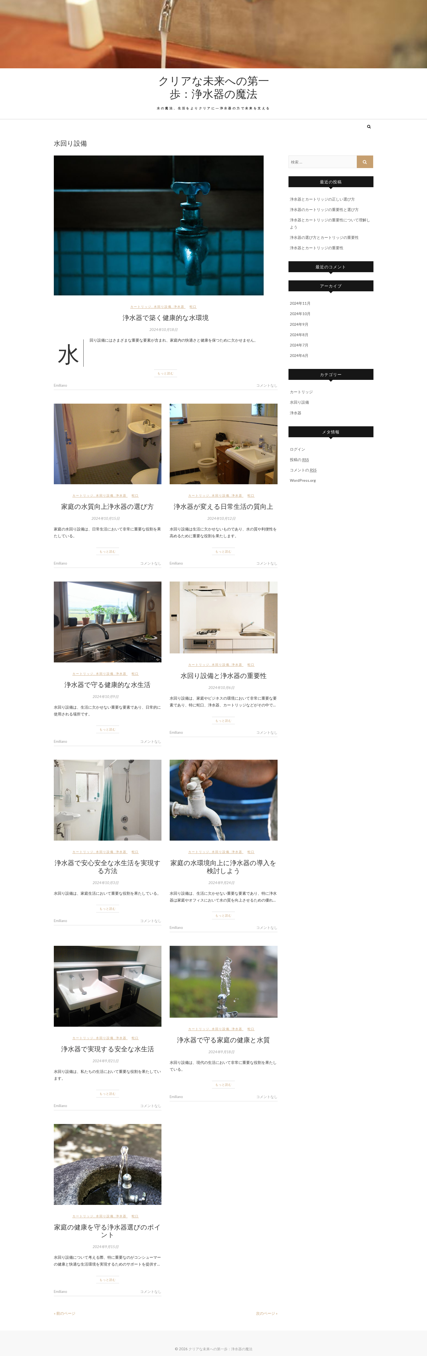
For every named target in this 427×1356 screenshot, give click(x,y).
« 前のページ (64, 1313)
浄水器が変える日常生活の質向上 (223, 506)
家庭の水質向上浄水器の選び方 (107, 506)
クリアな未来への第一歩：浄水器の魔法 (213, 87)
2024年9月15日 (106, 1247)
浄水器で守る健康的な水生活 (107, 684)
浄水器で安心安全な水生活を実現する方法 (108, 866)
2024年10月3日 (106, 882)
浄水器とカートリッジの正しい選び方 (322, 199)
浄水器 (179, 306)
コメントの (303, 470)
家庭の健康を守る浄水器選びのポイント (107, 1230)
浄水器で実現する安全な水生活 (107, 1048)
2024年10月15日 (106, 518)
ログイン (297, 449)
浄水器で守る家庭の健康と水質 (223, 1039)
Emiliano (60, 385)
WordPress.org (303, 480)
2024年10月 (300, 313)
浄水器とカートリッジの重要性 (316, 247)
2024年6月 (299, 355)
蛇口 (193, 306)
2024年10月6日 (221, 687)
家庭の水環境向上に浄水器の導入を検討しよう (223, 866)
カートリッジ (141, 306)
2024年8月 (299, 334)
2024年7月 (299, 345)
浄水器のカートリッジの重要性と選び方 (324, 209)
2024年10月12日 (221, 518)
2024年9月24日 (221, 882)
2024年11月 (300, 303)
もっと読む (165, 373)
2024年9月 (299, 324)
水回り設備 (163, 306)
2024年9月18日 (221, 1052)
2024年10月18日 (163, 329)
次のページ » (267, 1313)
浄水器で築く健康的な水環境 (166, 317)
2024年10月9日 (106, 696)
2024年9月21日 (106, 1061)
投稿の (299, 459)
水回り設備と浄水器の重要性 (224, 675)
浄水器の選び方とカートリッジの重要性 (324, 237)
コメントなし (267, 385)
